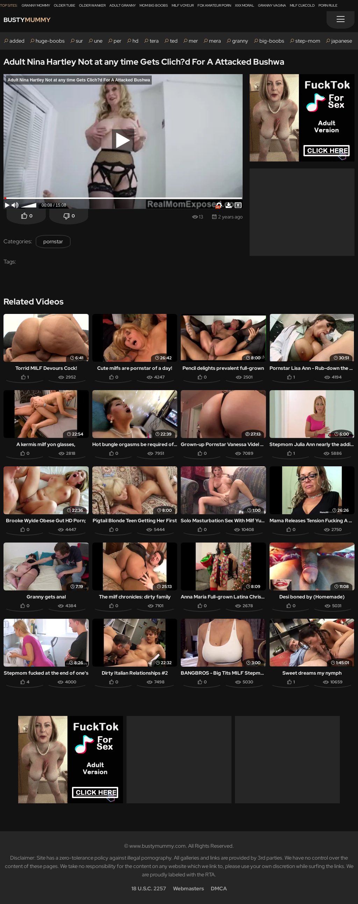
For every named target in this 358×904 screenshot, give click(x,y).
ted (174, 40)
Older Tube (64, 5)
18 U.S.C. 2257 (148, 888)
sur (79, 40)
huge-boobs (50, 40)
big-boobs (271, 40)
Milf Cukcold (302, 5)
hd (135, 40)
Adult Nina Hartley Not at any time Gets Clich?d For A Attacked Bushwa (143, 61)
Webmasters (188, 888)
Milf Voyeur (183, 5)
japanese (341, 40)
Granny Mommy (36, 5)
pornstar (53, 241)
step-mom (307, 40)
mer (193, 40)
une (98, 40)
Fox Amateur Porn (214, 5)
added (16, 40)
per (117, 40)
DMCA (219, 888)
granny (240, 40)
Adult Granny (122, 5)
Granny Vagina (272, 5)
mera (215, 40)
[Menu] (341, 20)
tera (154, 40)
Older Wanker (92, 5)
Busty (32, 21)
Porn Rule (327, 5)
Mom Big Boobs (153, 5)
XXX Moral (244, 5)
